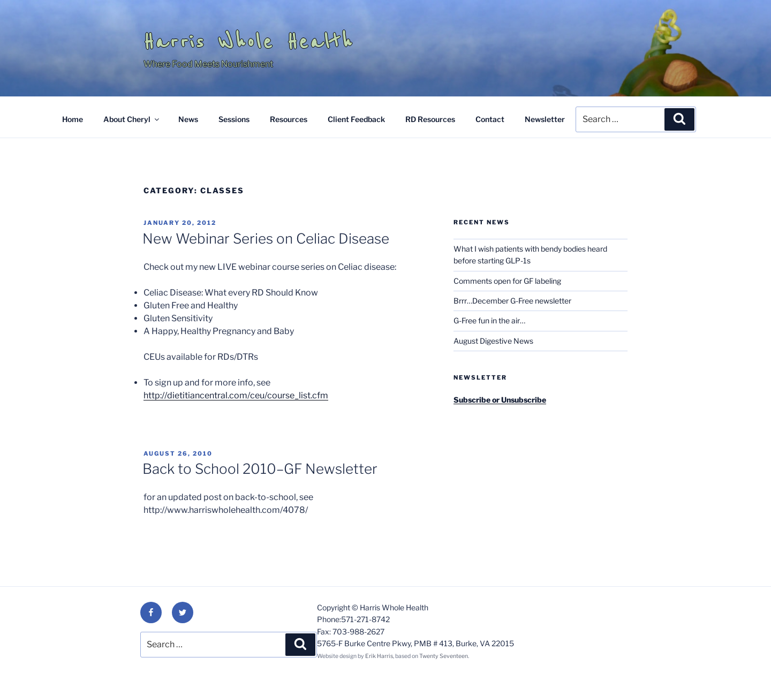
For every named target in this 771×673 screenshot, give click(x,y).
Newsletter (545, 119)
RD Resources (430, 119)
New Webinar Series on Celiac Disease (265, 238)
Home (72, 119)
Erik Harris (379, 656)
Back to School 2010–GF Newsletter (259, 468)
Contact (489, 119)
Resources (288, 119)
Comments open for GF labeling (507, 280)
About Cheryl (132, 119)
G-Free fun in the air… (489, 320)
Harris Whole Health (248, 42)
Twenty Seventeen (443, 656)
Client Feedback (356, 119)
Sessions (234, 119)
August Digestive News (493, 340)
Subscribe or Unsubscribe (499, 399)
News (188, 119)
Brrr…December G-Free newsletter (512, 300)
